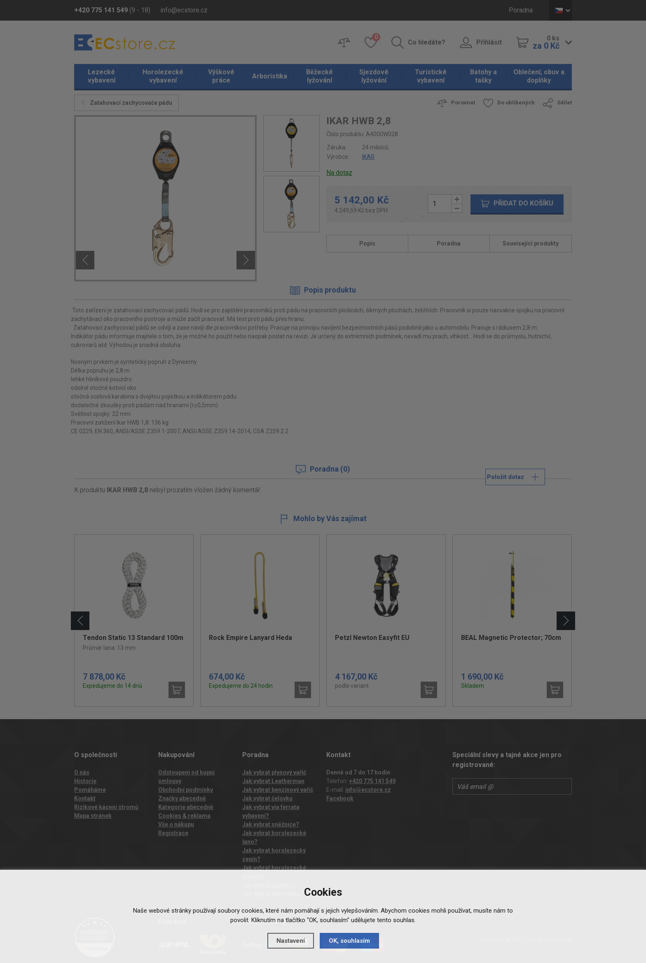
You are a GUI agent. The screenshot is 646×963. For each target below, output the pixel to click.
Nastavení (290, 940)
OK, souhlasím (349, 940)
